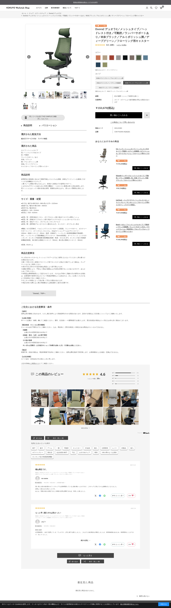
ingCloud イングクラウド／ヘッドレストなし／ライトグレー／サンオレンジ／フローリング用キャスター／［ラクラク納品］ (133, 202)
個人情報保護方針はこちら (129, 604)
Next (87, 57)
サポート (77, 8)
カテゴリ (39, 8)
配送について (67, 8)
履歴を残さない (144, 596)
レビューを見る (121, 45)
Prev (29, 57)
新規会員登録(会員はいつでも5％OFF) (85, 2)
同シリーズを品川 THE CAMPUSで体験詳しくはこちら (43, 118)
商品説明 (27, 125)
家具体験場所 (55, 8)
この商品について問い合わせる (122, 122)
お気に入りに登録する (147, 115)
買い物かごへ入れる (119, 115)
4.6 (102, 374)
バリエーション (49, 125)
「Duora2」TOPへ (39, 293)
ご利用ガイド (34, 363)
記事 (46, 8)
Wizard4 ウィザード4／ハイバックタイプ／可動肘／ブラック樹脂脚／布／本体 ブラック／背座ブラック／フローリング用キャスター (132, 178)
